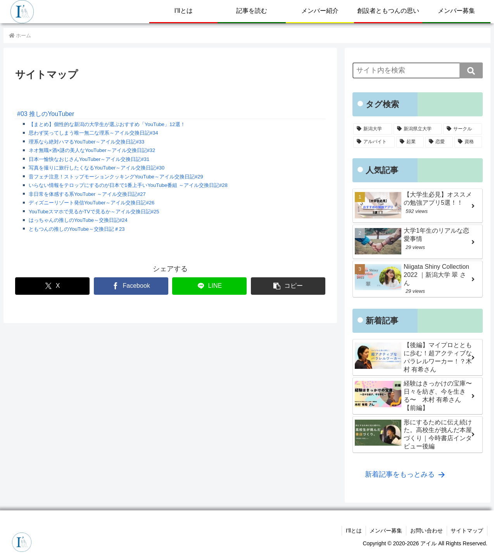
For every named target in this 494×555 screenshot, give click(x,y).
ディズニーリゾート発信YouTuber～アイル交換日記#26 (91, 203)
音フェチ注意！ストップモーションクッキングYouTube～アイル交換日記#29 (116, 177)
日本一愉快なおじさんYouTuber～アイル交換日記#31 (89, 159)
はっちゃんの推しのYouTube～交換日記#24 (78, 220)
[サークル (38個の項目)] (462, 129)
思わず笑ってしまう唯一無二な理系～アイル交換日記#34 (93, 133)
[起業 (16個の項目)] (410, 142)
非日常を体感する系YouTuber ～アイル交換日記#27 (87, 194)
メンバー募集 (385, 530)
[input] (417, 70)
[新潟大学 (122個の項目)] (372, 129)
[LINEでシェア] (209, 286)
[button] (288, 286)
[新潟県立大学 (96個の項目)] (418, 129)
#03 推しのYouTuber (45, 114)
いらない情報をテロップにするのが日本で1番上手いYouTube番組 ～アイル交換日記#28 (128, 185)
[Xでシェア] (52, 286)
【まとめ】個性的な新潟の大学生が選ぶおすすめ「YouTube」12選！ (107, 124)
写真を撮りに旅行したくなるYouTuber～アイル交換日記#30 (96, 168)
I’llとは (353, 530)
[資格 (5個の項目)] (468, 142)
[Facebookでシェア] (131, 286)
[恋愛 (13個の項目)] (439, 142)
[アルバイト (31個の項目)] (374, 142)
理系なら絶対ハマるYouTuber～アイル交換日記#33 (86, 142)
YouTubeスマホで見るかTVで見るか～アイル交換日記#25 (94, 211)
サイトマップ (467, 530)
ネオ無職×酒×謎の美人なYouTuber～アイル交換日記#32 (92, 150)
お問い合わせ (426, 530)
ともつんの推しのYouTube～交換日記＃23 (77, 229)
